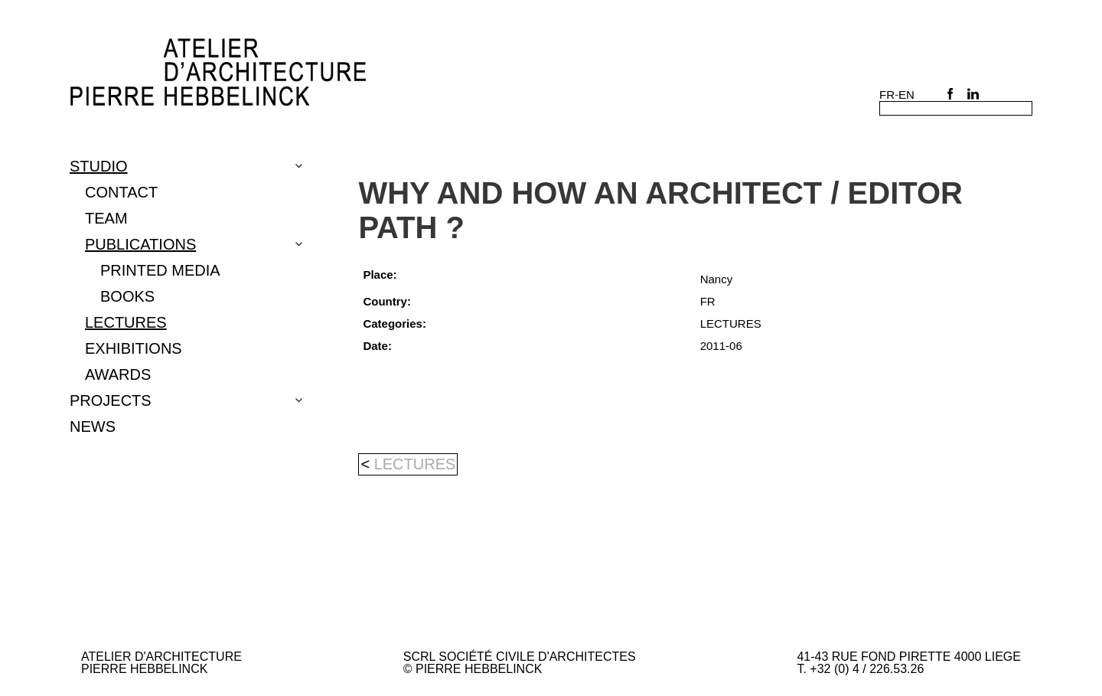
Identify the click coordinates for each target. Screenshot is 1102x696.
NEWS (93, 426)
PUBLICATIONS (140, 244)
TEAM (106, 218)
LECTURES (126, 322)
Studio (99, 166)
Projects (111, 400)
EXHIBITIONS (133, 348)
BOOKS (127, 296)
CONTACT (121, 192)
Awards (118, 374)
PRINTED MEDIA (160, 270)
